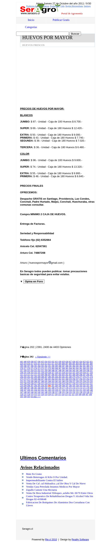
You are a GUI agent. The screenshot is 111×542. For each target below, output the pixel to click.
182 (46, 388)
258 (73, 379)
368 (56, 368)
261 (63, 379)
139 (49, 392)
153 (73, 390)
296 (87, 375)
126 (21, 394)
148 (91, 390)
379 (91, 366)
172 (80, 388)
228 (32, 383)
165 (32, 390)
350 (46, 370)
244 (49, 381)
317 (87, 372)
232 (91, 381)
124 (28, 394)
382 (80, 366)
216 (73, 383)
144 (32, 392)
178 (59, 388)
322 (70, 372)
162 (42, 390)
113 (66, 394)
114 (62, 394)
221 (56, 383)
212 (87, 383)
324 (63, 372)
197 (66, 386)
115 (59, 394)
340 (80, 370)
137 (56, 392)
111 (73, 394)
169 (91, 388)
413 (46, 364)
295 (91, 375)
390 (53, 366)
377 (25, 368)
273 (21, 379)
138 (53, 392)
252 (21, 381)
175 (70, 388)
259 (70, 379)
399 (21, 366)
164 (35, 390)
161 (46, 390)
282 (63, 377)
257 (77, 379)
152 (77, 390)
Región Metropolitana (74, 6)
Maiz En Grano (34, 474)
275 (87, 377)
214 (80, 383)
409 (59, 364)
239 (66, 381)
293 (25, 377)
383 (77, 366)
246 (42, 381)
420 (21, 364)
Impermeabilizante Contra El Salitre (44, 480)
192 (84, 386)
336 (21, 372)
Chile (62, 6)
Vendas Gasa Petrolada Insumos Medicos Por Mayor (53, 486)
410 (56, 364)
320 (77, 372)
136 (59, 392)
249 (32, 381)
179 (56, 388)
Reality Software (80, 539)
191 (87, 386)
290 (35, 377)
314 (25, 375)
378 (21, 368)
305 (56, 375)
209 (25, 386)
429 (63, 361)
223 (49, 383)
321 (73, 372)
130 (80, 392)
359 (87, 368)
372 (42, 368)
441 (21, 361)
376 (28, 368)
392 (46, 366)
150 (84, 390)
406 (70, 364)
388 (59, 366)
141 (42, 392)
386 (66, 366)
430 (59, 361)
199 (59, 386)
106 (90, 394)
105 (21, 396)
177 (63, 388)
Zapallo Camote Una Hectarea (41, 490)
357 (21, 370)
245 (46, 381)
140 (46, 392)
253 (91, 379)
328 (49, 372)
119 (46, 394)
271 (28, 379)
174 (73, 388)
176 (66, 388)
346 (59, 370)
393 (42, 366)
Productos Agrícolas (34, 6)
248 (35, 381)
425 (77, 361)
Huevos (46, 6)
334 (28, 372)
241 (59, 381)
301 (70, 375)
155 (66, 390)
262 (59, 379)
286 (49, 377)
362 (77, 368)
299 (77, 375)
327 (53, 372)
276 (84, 377)
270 (32, 379)
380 (87, 366)
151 (80, 390)
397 (28, 366)
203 (46, 386)
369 (53, 368)
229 (28, 383)
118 (49, 394)
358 (91, 368)
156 (63, 390)
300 (73, 375)
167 (25, 390)
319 (80, 372)
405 (73, 364)
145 (28, 392)
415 (39, 364)
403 (80, 364)
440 (25, 361)
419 (25, 364)
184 (39, 388)
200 (56, 386)
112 (69, 394)
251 (25, 381)
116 (56, 394)
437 (35, 361)
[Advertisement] (65, 77)
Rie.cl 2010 (51, 539)
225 (42, 383)
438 (32, 361)
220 (59, 383)
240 (63, 381)
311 (35, 375)
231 (21, 383)
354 (32, 370)
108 (83, 394)
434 (46, 361)
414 (42, 364)
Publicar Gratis (61, 19)
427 (70, 361)
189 (21, 388)
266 (46, 379)
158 (56, 390)
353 (35, 370)
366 (63, 368)
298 (80, 375)
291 (32, 377)
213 (84, 383)
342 (73, 370)
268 (39, 379)
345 (63, 370)
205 (39, 386)
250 (28, 381)
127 (91, 392)
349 (49, 370)
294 (21, 377)
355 (28, 370)
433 (49, 361)
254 (87, 379)
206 (35, 386)
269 (35, 379)
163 (39, 390)
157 (59, 390)
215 (77, 383)
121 (39, 394)
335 (25, 372)
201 (53, 386)
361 (80, 368)
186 (32, 388)
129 (84, 392)
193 (80, 386)
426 (73, 361)
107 (87, 394)
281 (66, 377)
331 (39, 372)
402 (84, 364)
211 (91, 383)
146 (25, 392)
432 (53, 361)
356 (25, 370)
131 (77, 392)
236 (77, 381)
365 (66, 368)
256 (80, 379)
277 (80, 377)
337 (91, 370)
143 (35, 392)
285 (53, 377)
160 (49, 390)
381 (84, 366)
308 (45, 375)
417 (32, 364)
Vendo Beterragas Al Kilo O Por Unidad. (47, 477)
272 (25, 379)
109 (80, 394)
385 (70, 366)
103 (28, 396)
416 (35, 364)
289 (39, 377)
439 (28, 361)
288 (42, 377)
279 (73, 377)
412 (49, 364)
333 (32, 372)
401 (87, 364)
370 (49, 368)
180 (53, 388)
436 (39, 361)
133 (70, 392)
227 (35, 383)
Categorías (31, 27)
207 (32, 386)
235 (80, 381)
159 (53, 390)
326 (56, 372)
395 (35, 366)
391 (49, 366)
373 (39, 368)
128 (87, 392)
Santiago (87, 6)
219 (63, 383)
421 (91, 361)
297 (84, 375)
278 (77, 377)
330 (42, 372)
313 (28, 375)
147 (21, 392)
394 (39, 366)
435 (42, 361)
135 (63, 392)
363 (73, 368)
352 (39, 370)
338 (87, 370)
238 (70, 381)
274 (91, 377)
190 (91, 386)
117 (52, 394)
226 (39, 383)
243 (53, 381)
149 (87, 390)
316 (91, 372)
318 (84, 372)
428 (66, 361)
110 (76, 394)
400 (91, 364)
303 (63, 375)
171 (84, 388)
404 (77, 364)
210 (21, 386)
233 (87, 381)
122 (35, 394)
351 (42, 370)
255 (84, 379)
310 (38, 375)
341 (77, 370)
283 (59, 377)
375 (32, 368)
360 (84, 368)
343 (70, 370)
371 (46, 368)
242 (56, 381)
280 (70, 377)
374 (35, 368)
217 (70, 383)
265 (49, 379)
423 (84, 361)
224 (46, 383)
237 (73, 381)
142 (39, 392)
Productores (55, 6)
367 (59, 368)
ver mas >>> (36, 396)
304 (59, 375)
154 (70, 390)
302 (66, 375)
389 (56, 366)
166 (28, 390)
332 (35, 372)
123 (32, 394)
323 (66, 372)
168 (21, 390)
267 (42, 379)
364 (70, 368)
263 (56, 379)
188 (25, 388)
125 (25, 394)
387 (63, 366)
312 (32, 375)
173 (77, 388)
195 (73, 386)
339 (84, 370)
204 (42, 386)
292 (28, 377)
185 (35, 388)
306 (52, 375)
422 (87, 361)
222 (53, 383)
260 (66, 379)
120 (42, 394)
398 (25, 366)
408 (63, 364)
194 (77, 386)
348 (53, 370)
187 (28, 388)
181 (49, 388)
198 (63, 386)
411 (53, 364)
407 (66, 364)
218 (66, 383)
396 (32, 366)
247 (39, 381)
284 (56, 377)
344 (66, 370)
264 (53, 379)
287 (46, 377)
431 (56, 361)
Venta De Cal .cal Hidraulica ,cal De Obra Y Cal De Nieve (56, 483)
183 (42, 388)
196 (70, 386)
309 (42, 375)
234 (84, 381)
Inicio (31, 19)
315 (21, 375)
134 (66, 392)
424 (80, 361)
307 (49, 375)
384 (73, 366)
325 (59, 372)
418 (28, 364)
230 (25, 383)
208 (28, 386)
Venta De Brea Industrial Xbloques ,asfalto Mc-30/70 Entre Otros (59, 493)
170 (87, 388)
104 (25, 396)
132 (73, 392)
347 (56, 370)
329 (46, 372)
